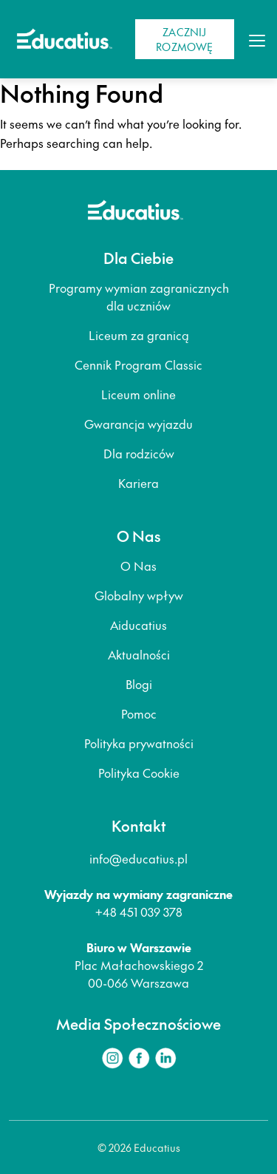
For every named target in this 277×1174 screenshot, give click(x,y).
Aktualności (139, 654)
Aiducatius (138, 625)
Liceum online (138, 394)
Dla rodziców (138, 453)
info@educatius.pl (138, 858)
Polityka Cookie (138, 772)
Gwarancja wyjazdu (138, 423)
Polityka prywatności (139, 743)
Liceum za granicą (139, 335)
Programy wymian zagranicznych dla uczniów (139, 296)
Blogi (139, 684)
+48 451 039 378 (138, 911)
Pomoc (139, 713)
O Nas (138, 565)
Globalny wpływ (139, 595)
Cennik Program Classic (138, 364)
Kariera (138, 483)
